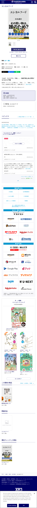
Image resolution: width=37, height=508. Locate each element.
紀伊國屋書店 (26, 191)
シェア (11, 71)
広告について (19, 479)
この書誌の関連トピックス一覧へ (24, 116)
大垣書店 (11, 191)
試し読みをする (19, 49)
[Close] (34, 493)
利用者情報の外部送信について (23, 484)
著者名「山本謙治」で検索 (26, 383)
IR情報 (8, 479)
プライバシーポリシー (24, 482)
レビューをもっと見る (26, 176)
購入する (18, 56)
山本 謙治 (7, 60)
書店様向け (4, 480)
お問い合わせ (14, 482)
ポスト (5, 71)
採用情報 (13, 479)
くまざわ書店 (11, 196)
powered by (27, 178)
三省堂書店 (26, 196)
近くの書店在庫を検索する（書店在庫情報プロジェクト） (18, 206)
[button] (30, 45)
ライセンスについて (27, 479)
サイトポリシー (5, 484)
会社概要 (4, 479)
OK (24, 505)
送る (18, 71)
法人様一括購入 (11, 480)
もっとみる (18, 378)
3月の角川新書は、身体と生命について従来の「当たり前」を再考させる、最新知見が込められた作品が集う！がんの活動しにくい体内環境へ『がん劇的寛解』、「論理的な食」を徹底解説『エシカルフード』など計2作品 (18, 126)
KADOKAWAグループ (20, 480)
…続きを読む (28, 84)
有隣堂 (26, 200)
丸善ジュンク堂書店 (11, 200)
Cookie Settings (12, 505)
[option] (7, 424)
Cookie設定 (12, 484)
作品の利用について (6, 482)
